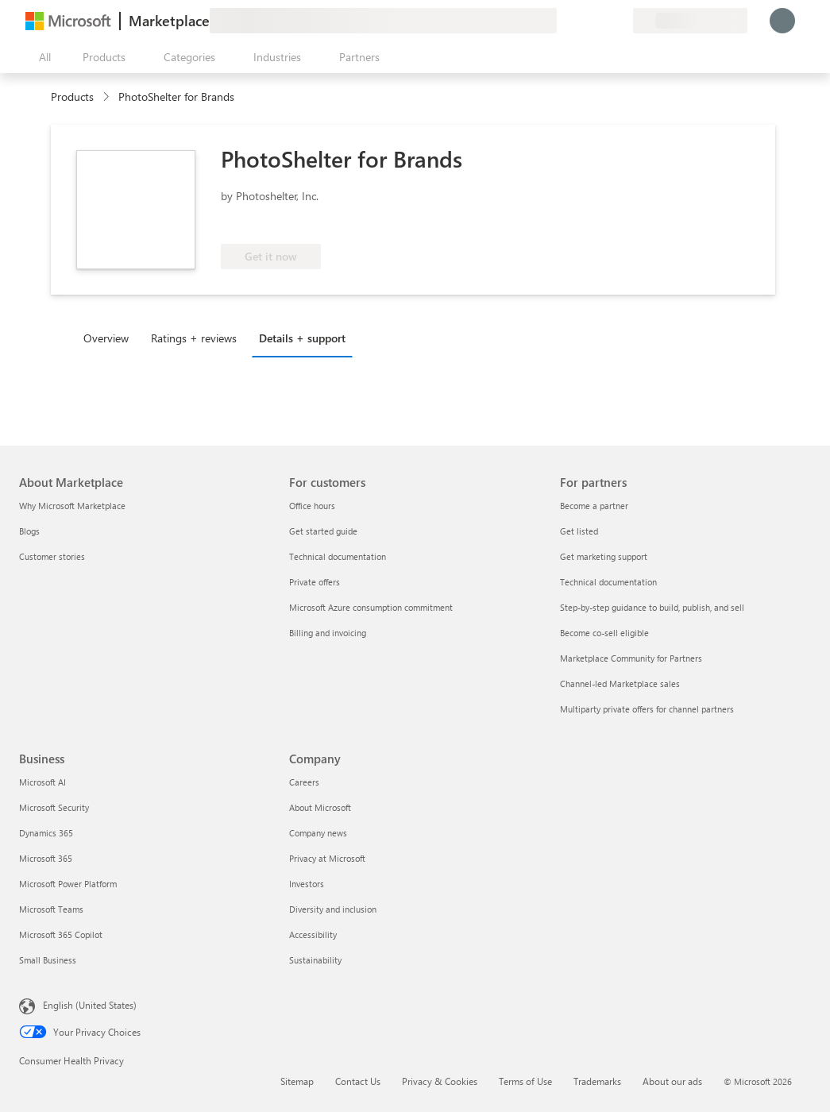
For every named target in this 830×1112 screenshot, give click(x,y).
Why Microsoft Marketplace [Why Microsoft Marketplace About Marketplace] (72, 506)
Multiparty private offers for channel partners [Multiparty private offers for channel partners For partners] (647, 709)
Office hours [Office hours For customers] (312, 506)
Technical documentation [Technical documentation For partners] (608, 582)
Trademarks (597, 1081)
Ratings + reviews (194, 338)
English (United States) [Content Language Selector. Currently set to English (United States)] (90, 1004)
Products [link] (72, 96)
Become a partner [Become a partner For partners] (594, 506)
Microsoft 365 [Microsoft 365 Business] (45, 858)
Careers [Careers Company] (304, 782)
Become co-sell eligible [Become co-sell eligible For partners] (604, 633)
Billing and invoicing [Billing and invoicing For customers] (327, 633)
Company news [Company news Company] (318, 833)
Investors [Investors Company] (306, 884)
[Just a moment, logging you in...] (782, 20)
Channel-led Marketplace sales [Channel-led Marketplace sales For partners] (620, 683)
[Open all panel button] (41, 57)
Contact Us (357, 1081)
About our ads (672, 1081)
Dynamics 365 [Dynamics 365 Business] (46, 833)
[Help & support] (582, 20)
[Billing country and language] (690, 20)
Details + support (302, 338)
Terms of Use (525, 1081)
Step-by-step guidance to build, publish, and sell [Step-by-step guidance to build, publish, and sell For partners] (652, 607)
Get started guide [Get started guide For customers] (323, 531)
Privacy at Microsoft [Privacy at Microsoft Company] (327, 858)
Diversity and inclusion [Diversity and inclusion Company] (332, 909)
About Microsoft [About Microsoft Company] (320, 807)
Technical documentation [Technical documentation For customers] (337, 556)
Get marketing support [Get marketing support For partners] (603, 556)
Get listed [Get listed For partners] (579, 531)
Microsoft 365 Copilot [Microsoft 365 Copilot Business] (60, 934)
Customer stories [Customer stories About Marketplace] (52, 556)
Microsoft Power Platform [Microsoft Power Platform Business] (68, 884)
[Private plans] (620, 20)
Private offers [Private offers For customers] (314, 582)
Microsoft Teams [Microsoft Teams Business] (51, 909)
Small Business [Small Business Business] (47, 960)
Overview (106, 338)
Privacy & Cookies (439, 1081)
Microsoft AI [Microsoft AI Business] (42, 782)
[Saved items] (601, 20)
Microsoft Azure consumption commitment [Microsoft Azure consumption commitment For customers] (371, 607)
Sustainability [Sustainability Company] (315, 960)
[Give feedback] (563, 20)
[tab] (110, 337)
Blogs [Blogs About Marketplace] (29, 531)
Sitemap (297, 1081)
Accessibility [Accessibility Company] (313, 934)
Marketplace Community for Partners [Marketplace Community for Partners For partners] (631, 658)
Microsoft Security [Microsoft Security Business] (54, 807)
